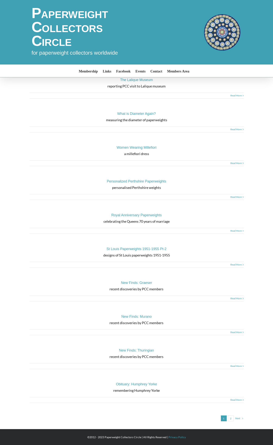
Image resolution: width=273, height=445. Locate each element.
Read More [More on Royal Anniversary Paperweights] (236, 230)
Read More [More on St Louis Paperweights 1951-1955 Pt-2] (236, 264)
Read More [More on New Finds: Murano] (236, 332)
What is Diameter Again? (136, 114)
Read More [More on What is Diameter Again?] (236, 129)
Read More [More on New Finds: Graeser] (236, 298)
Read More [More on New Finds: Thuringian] (236, 366)
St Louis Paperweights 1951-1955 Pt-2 (136, 249)
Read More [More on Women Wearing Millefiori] (236, 163)
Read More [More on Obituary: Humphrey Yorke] (236, 399)
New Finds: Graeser (136, 283)
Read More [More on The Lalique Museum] (236, 95)
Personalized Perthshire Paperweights (136, 181)
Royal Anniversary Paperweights (136, 215)
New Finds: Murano (136, 316)
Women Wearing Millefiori (136, 147)
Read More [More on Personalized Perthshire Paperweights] (236, 196)
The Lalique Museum (136, 80)
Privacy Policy (177, 437)
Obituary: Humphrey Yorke (136, 384)
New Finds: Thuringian (136, 350)
